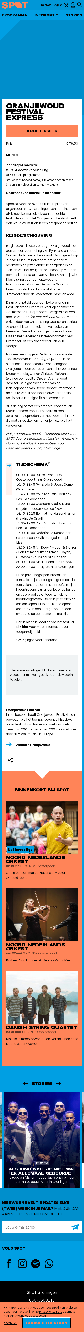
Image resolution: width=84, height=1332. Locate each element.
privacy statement (50, 1311)
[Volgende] (59, 1083)
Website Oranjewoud (33, 745)
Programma (14, 15)
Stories (73, 15)
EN (15, 155)
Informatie (46, 15)
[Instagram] (22, 1264)
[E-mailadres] (42, 1227)
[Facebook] (8, 1264)
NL (8, 155)
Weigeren (10, 1322)
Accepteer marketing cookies (31, 675)
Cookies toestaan (46, 1322)
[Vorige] (25, 1083)
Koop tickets (42, 130)
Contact (46, 5)
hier (29, 622)
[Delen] (10, 760)
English (57, 5)
